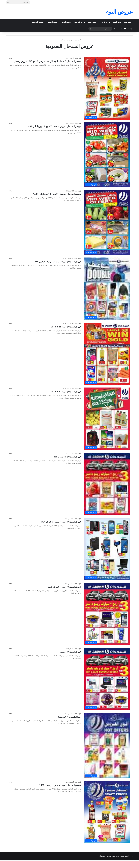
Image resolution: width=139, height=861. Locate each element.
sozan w (77, 58)
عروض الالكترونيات (38, 22)
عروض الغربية (66, 22)
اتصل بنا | (109, 856)
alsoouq (77, 123)
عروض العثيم (117, 22)
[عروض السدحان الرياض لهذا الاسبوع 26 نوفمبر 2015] (107, 289)
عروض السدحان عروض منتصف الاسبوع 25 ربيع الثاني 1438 (54, 126)
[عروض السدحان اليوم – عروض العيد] (107, 614)
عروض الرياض (105, 22)
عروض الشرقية (80, 22)
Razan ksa (77, 258)
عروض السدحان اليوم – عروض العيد (64, 587)
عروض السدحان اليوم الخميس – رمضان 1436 (60, 785)
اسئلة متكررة (102, 856)
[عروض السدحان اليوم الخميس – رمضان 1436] (107, 812)
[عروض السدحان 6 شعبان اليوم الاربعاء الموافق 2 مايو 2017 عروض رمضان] (107, 88)
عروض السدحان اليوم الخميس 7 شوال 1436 (61, 521)
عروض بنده (127, 22)
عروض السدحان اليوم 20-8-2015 (66, 391)
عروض (122, 856)
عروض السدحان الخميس (70, 651)
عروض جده (92, 22)
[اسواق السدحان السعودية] (107, 745)
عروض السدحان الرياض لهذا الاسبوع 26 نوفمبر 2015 (57, 261)
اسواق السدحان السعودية (69, 717)
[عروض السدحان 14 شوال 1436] (107, 484)
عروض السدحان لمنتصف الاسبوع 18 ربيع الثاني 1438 (57, 194)
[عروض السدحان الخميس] (107, 679)
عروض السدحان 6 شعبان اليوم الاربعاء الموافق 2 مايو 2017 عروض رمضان (47, 61)
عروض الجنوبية (52, 22)
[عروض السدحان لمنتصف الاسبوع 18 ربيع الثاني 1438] (107, 222)
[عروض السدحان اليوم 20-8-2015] (107, 419)
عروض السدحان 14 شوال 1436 (66, 456)
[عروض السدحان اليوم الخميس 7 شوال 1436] (107, 549)
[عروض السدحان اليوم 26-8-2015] (107, 354)
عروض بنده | (115, 856)
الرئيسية (78, 40)
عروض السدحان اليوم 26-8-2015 (66, 326)
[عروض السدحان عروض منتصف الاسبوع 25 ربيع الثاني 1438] (107, 154)
